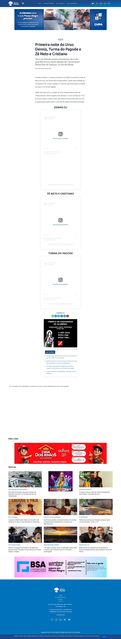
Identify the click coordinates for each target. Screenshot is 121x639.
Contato (60, 601)
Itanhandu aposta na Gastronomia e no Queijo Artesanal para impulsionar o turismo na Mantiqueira (60, 522)
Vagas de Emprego (72, 3)
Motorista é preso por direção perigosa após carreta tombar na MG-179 (94, 521)
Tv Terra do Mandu (48, 3)
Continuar (104, 636)
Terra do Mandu (76, 632)
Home (39, 3)
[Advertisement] (60, 169)
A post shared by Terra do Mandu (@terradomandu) (60, 184)
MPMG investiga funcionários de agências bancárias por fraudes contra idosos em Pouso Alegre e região (24, 549)
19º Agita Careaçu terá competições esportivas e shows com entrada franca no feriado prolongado (60, 549)
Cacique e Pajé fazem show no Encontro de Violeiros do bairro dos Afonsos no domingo (23, 521)
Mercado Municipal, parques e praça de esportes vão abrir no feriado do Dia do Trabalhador (22, 494)
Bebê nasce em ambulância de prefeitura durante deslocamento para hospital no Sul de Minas (95, 549)
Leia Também (50, 352)
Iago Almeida (39, 68)
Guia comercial (60, 3)
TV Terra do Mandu (60, 597)
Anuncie (60, 599)
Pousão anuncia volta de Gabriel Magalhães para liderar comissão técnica (94, 493)
